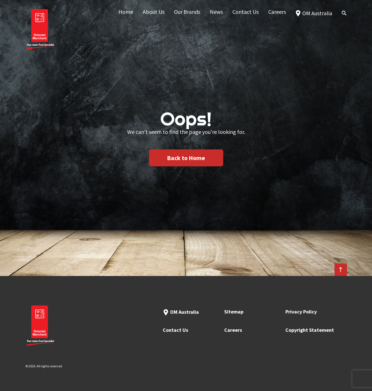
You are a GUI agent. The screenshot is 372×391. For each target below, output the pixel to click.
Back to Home (186, 158)
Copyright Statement (309, 330)
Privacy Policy (301, 311)
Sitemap (233, 311)
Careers (233, 330)
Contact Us (175, 330)
